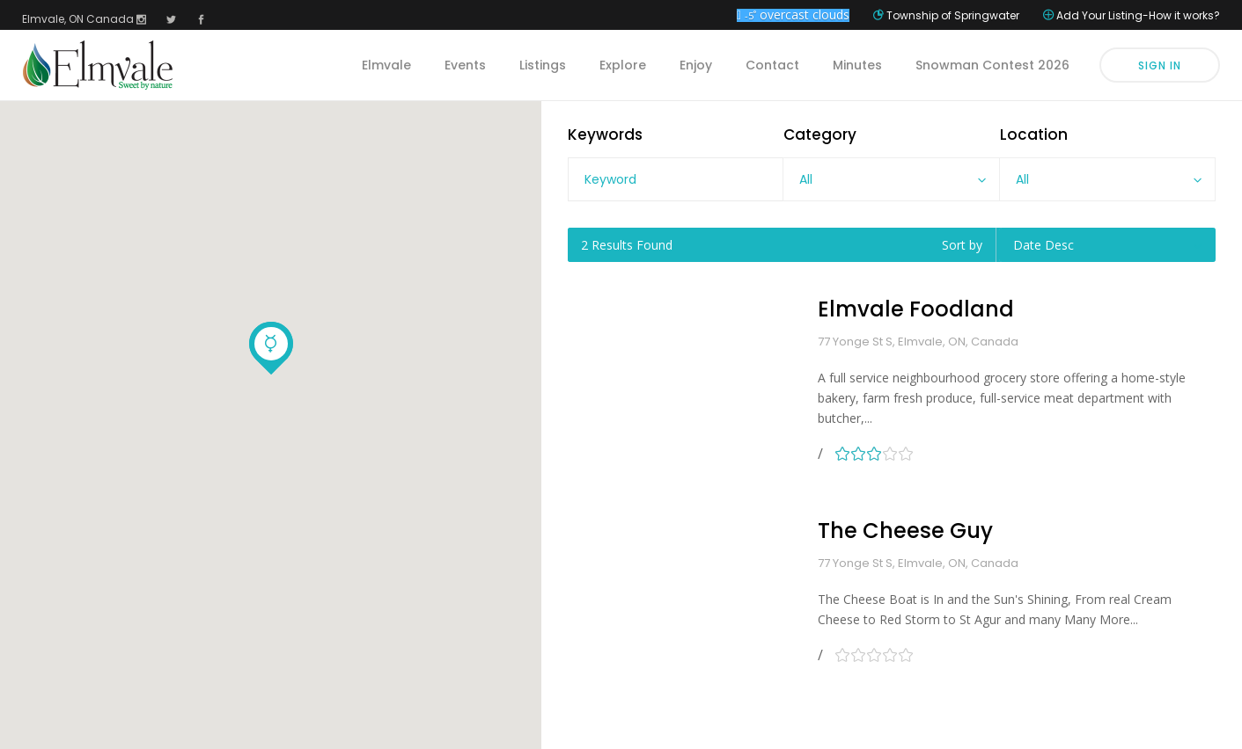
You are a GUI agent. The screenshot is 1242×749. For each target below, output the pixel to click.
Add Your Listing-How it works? (1138, 15)
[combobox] (891, 179)
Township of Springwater (952, 15)
